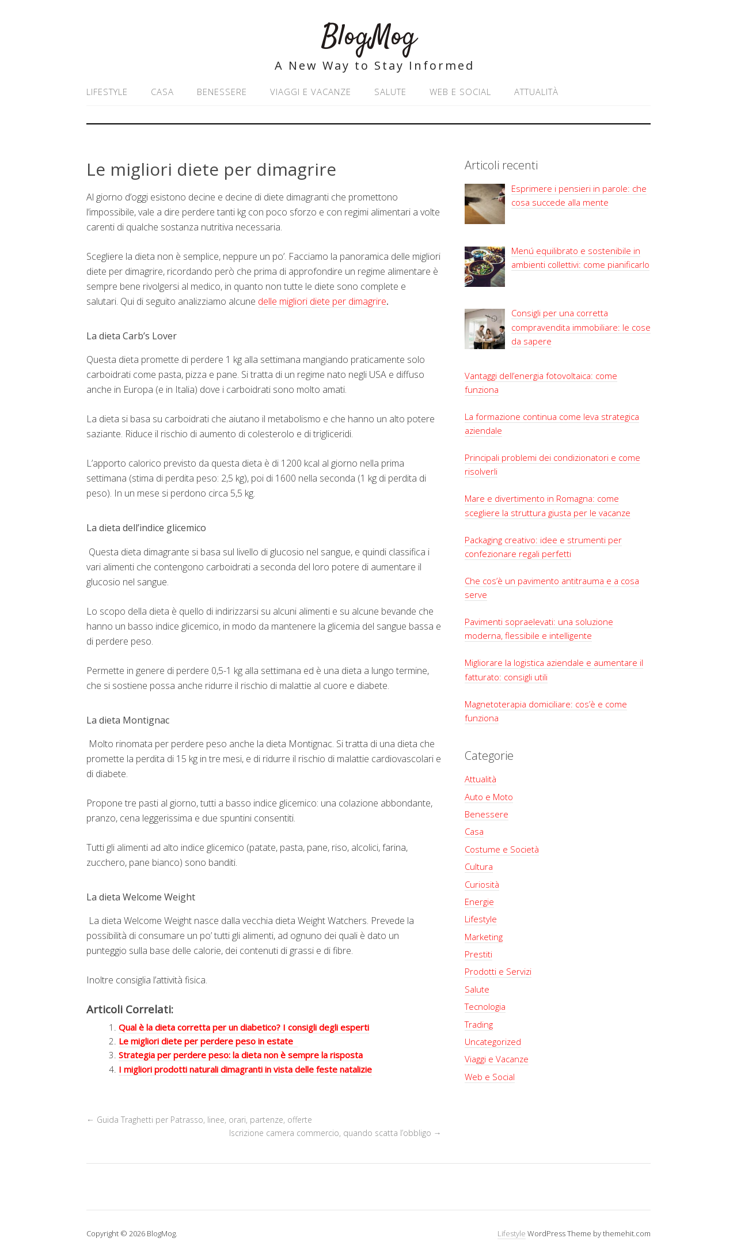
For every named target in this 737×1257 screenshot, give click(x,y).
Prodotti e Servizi (498, 971)
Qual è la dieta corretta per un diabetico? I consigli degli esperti (244, 1027)
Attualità (536, 91)
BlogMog (368, 37)
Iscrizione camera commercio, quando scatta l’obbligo (335, 1132)
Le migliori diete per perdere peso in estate (208, 1041)
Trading (479, 1024)
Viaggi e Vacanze (310, 91)
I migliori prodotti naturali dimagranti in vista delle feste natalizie (245, 1069)
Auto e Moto (489, 796)
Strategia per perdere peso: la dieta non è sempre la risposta (241, 1055)
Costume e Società (502, 849)
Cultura (479, 866)
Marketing (484, 936)
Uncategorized (493, 1041)
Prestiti (478, 954)
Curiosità (482, 884)
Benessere (222, 91)
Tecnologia (485, 1006)
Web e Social (460, 91)
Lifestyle (107, 91)
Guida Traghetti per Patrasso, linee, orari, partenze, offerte (199, 1119)
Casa (162, 91)
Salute (390, 91)
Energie (479, 901)
